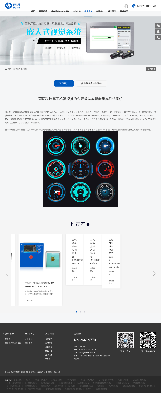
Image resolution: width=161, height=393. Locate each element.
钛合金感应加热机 (57, 380)
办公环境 (48, 351)
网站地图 (57, 372)
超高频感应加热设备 (60, 11)
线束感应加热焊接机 (87, 380)
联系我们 (124, 11)
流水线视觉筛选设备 (14, 386)
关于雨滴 (112, 11)
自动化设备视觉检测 (14, 383)
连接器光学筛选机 (129, 386)
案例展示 (88, 11)
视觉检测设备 (113, 386)
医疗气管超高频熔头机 (106, 380)
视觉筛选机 (101, 386)
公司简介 (48, 339)
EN (126, 6)
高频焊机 (89, 389)
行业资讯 (28, 343)
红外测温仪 (71, 386)
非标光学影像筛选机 (146, 386)
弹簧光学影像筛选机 (34, 389)
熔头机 (28, 380)
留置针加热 (18, 380)
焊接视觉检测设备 (139, 383)
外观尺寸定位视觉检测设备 (102, 383)
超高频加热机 (45, 386)
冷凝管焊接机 (71, 380)
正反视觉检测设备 (83, 383)
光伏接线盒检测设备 (48, 383)
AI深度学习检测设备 (122, 383)
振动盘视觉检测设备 (86, 386)
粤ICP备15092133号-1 (37, 372)
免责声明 (49, 372)
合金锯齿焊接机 (123, 380)
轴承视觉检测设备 (31, 383)
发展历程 (48, 343)
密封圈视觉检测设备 (66, 383)
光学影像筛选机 (101, 389)
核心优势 (77, 11)
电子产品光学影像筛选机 (15, 389)
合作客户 (48, 359)
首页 (33, 11)
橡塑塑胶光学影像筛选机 (73, 389)
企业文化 (48, 355)
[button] (7, 273)
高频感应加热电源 (41, 380)
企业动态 (28, 339)
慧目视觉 (43, 11)
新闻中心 (100, 11)
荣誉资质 (48, 347)
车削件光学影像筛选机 (53, 389)
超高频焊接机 (59, 386)
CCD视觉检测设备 (31, 386)
